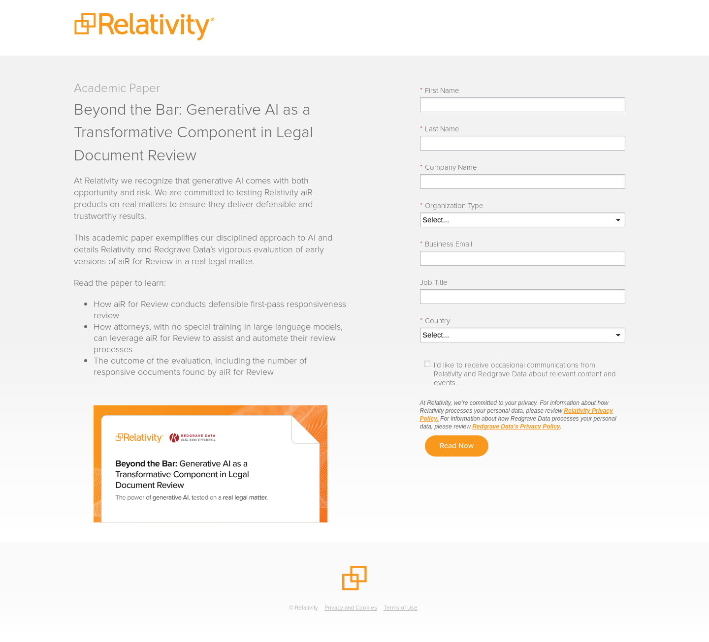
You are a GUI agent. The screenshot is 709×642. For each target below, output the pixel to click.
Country (435, 320)
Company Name (448, 167)
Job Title (434, 282)
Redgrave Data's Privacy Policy (516, 426)
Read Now (457, 445)
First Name (439, 90)
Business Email (446, 244)
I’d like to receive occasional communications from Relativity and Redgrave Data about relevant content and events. (525, 374)
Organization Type (451, 205)
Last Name (439, 128)
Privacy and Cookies (350, 607)
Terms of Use (401, 607)
